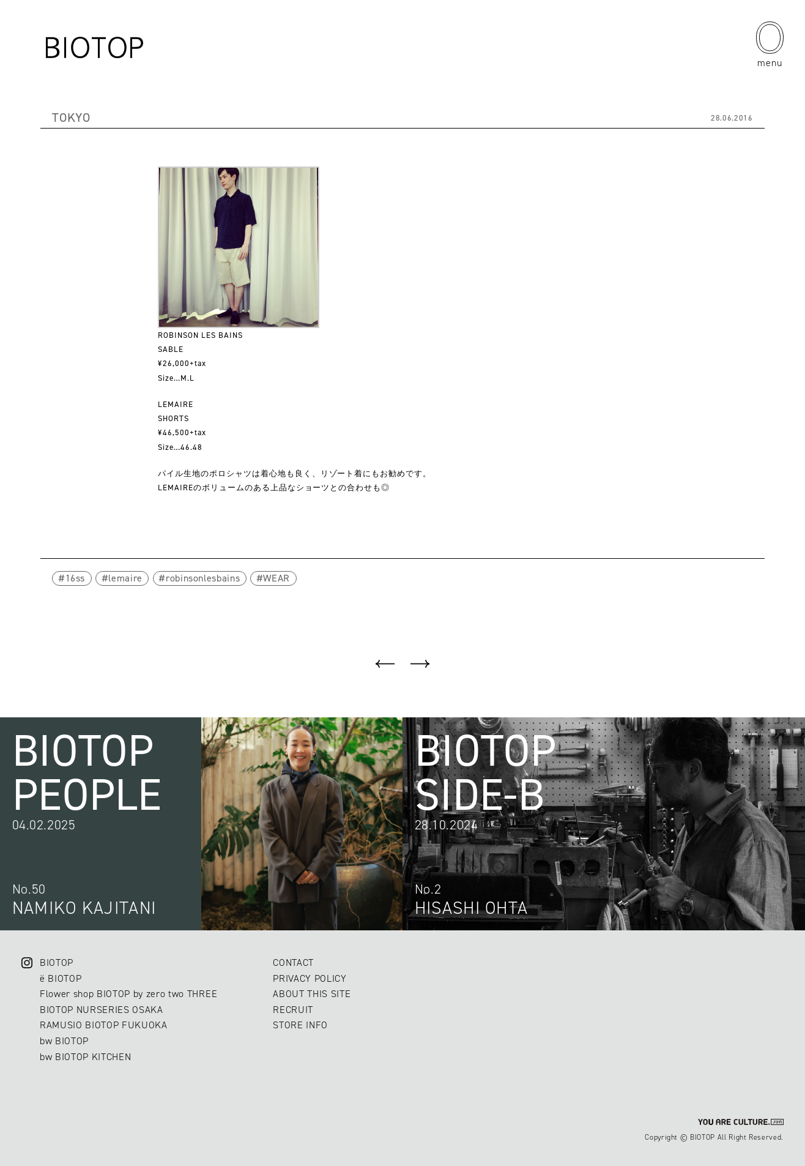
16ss (75, 578)
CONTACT (293, 962)
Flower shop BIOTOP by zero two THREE (128, 993)
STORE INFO (300, 1024)
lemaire (125, 578)
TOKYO (71, 117)
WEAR (276, 578)
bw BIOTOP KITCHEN (85, 1056)
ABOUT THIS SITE (312, 993)
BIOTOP (56, 962)
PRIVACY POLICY (309, 978)
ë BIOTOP (60, 978)
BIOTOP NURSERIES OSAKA (101, 1009)
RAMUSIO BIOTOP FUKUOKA (104, 1024)
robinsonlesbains (203, 578)
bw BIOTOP (64, 1040)
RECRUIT (293, 1009)
